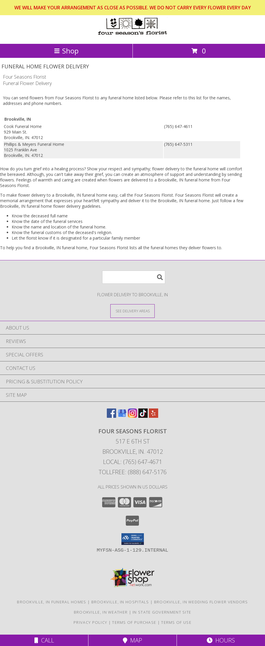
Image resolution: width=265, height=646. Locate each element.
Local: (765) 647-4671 (132, 462)
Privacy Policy (90, 622)
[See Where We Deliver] (132, 311)
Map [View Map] (132, 640)
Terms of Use (176, 622)
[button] (132, 539)
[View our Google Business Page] (122, 416)
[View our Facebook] (111, 416)
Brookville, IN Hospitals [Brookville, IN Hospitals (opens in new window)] (120, 602)
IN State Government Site (161, 612)
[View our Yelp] (153, 416)
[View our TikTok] (143, 416)
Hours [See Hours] (221, 640)
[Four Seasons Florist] (132, 35)
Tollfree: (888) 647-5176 (133, 472)
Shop (66, 51)
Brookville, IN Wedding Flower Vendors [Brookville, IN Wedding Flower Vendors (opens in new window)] (201, 602)
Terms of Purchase (134, 622)
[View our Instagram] (132, 416)
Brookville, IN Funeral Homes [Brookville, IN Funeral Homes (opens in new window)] (51, 602)
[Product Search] (133, 277)
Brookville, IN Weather (101, 612)
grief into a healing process (58, 169)
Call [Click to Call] (44, 640)
